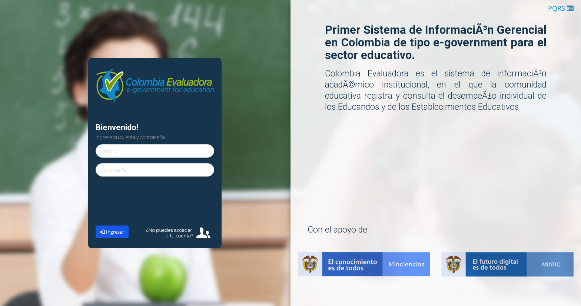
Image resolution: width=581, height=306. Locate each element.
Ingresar (112, 231)
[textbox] (155, 151)
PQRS (561, 8)
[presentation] (155, 203)
